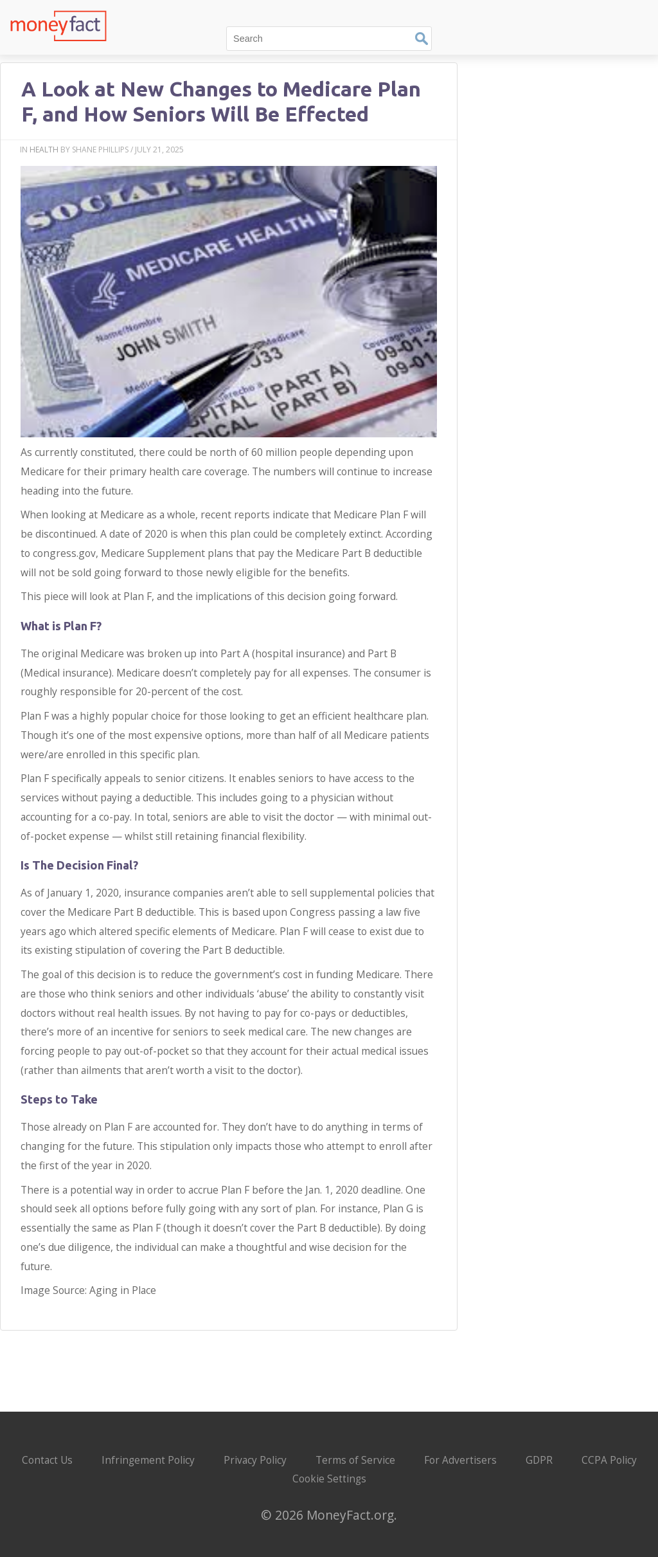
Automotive (620, 12)
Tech (518, 12)
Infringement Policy (148, 1460)
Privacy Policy (255, 1460)
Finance (561, 12)
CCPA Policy (609, 1460)
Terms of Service (355, 1460)
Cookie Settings (329, 1479)
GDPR (539, 1460)
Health (44, 149)
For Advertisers (460, 1460)
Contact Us (47, 1460)
